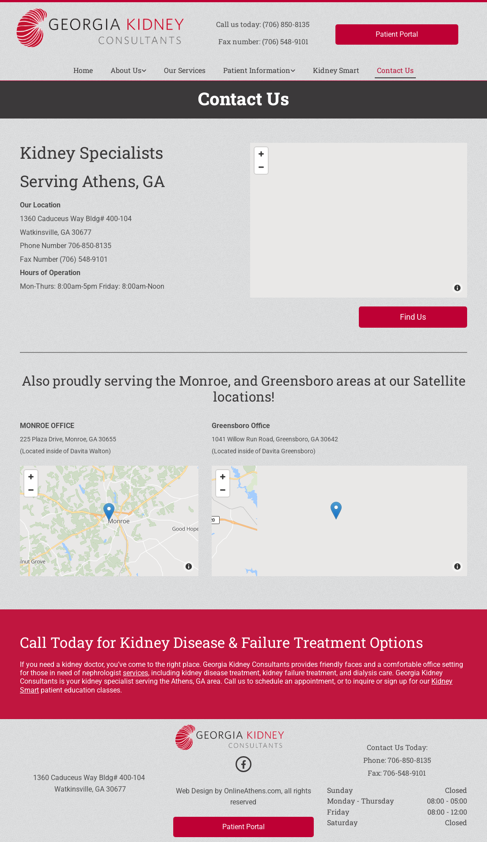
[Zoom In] (261, 154)
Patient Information (256, 70)
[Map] (358, 220)
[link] (128, 70)
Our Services (184, 70)
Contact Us (395, 70)
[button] (396, 34)
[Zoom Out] (261, 167)
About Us (125, 70)
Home (83, 70)
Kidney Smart (336, 70)
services (135, 673)
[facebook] (243, 764)
